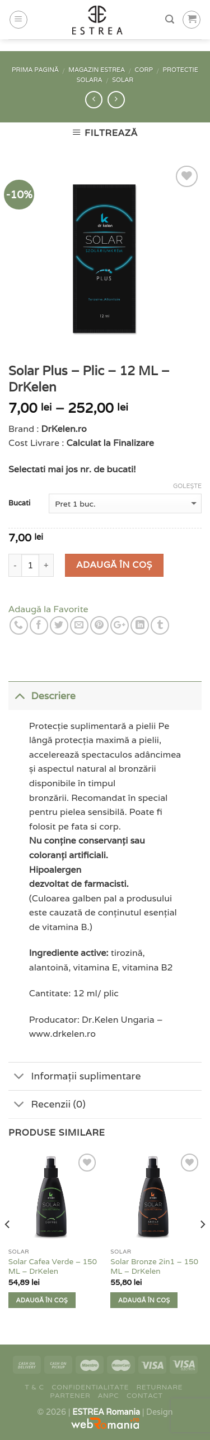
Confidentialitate (90, 1387)
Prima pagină (35, 70)
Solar (122, 80)
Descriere (42, 695)
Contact (145, 1395)
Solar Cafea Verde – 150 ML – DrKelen (52, 1267)
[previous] (7, 1246)
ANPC (108, 1395)
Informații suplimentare (74, 1077)
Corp (144, 70)
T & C (34, 1387)
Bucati (19, 503)
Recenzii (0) (47, 1105)
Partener (70, 1395)
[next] (202, 1246)
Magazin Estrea (96, 70)
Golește (187, 486)
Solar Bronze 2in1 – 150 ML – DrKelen (154, 1267)
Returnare (160, 1387)
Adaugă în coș (114, 565)
